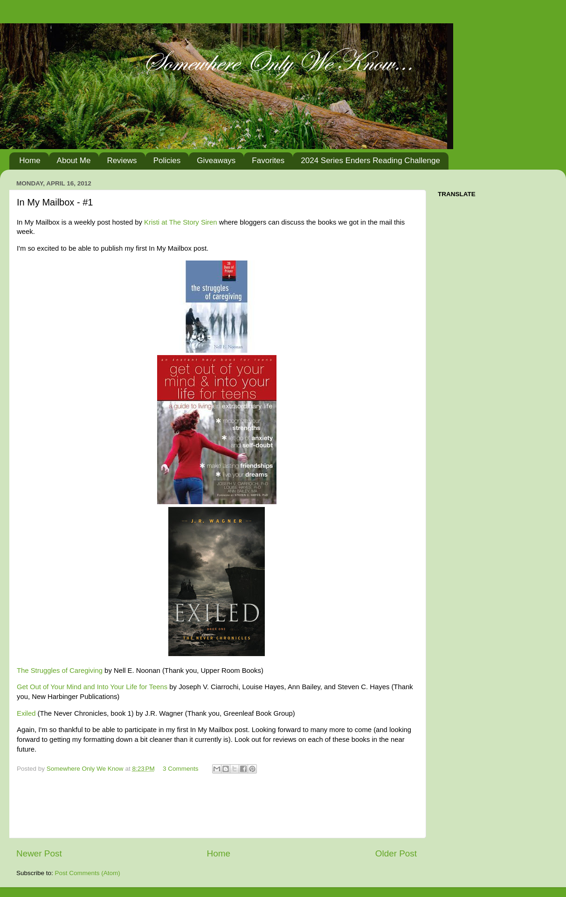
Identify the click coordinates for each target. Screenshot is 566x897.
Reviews (122, 160)
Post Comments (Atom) (87, 873)
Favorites (268, 160)
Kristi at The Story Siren (180, 222)
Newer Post (39, 853)
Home (29, 160)
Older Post (396, 853)
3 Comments (181, 768)
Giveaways (216, 160)
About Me (74, 160)
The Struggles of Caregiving (60, 670)
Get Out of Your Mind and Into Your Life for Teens (92, 687)
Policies (167, 160)
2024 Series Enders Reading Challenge (370, 160)
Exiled (26, 713)
